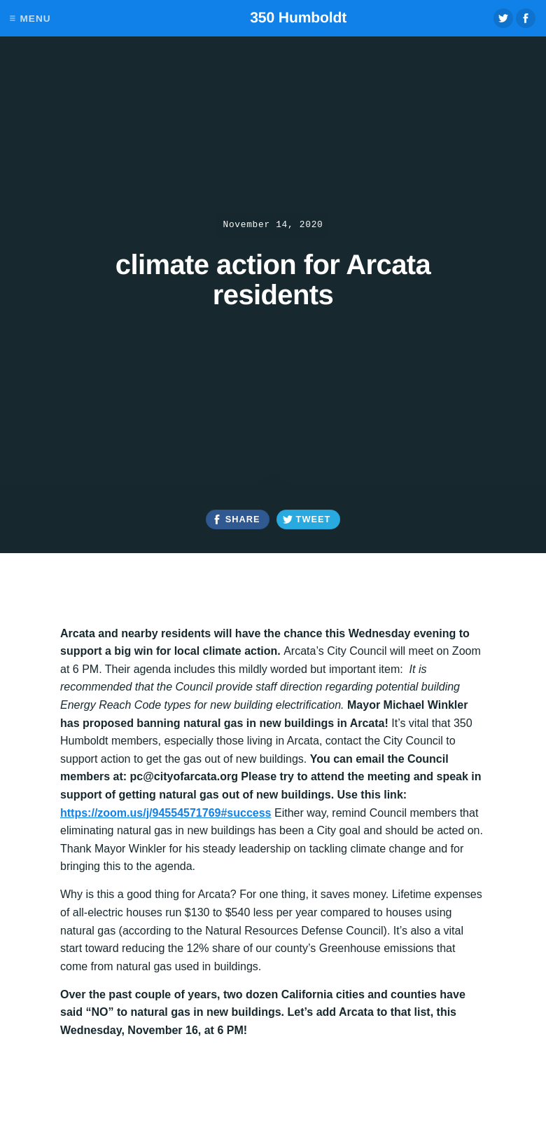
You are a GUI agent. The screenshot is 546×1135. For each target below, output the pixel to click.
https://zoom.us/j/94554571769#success (166, 813)
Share (242, 519)
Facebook (526, 18)
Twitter (503, 18)
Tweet (313, 519)
